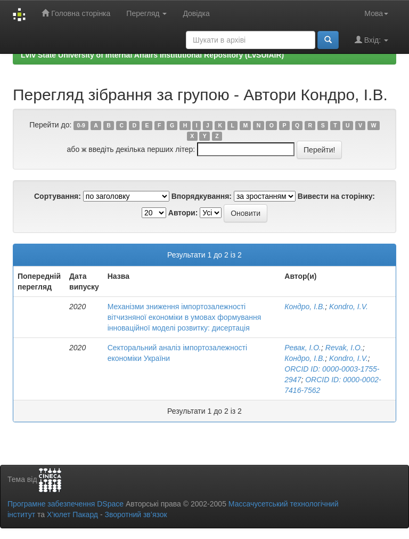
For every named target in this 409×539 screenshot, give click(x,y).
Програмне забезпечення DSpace (65, 504)
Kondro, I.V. (348, 306)
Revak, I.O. (344, 347)
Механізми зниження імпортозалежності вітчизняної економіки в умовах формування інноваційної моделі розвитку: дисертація (184, 317)
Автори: (183, 212)
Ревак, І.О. (302, 347)
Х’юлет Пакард (72, 514)
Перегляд (146, 13)
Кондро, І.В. (304, 306)
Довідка (196, 13)
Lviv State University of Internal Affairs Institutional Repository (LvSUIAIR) (152, 55)
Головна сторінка (76, 13)
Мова (376, 13)
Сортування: (57, 196)
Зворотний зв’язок (135, 514)
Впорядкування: (201, 196)
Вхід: (371, 39)
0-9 (81, 125)
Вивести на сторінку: (336, 196)
